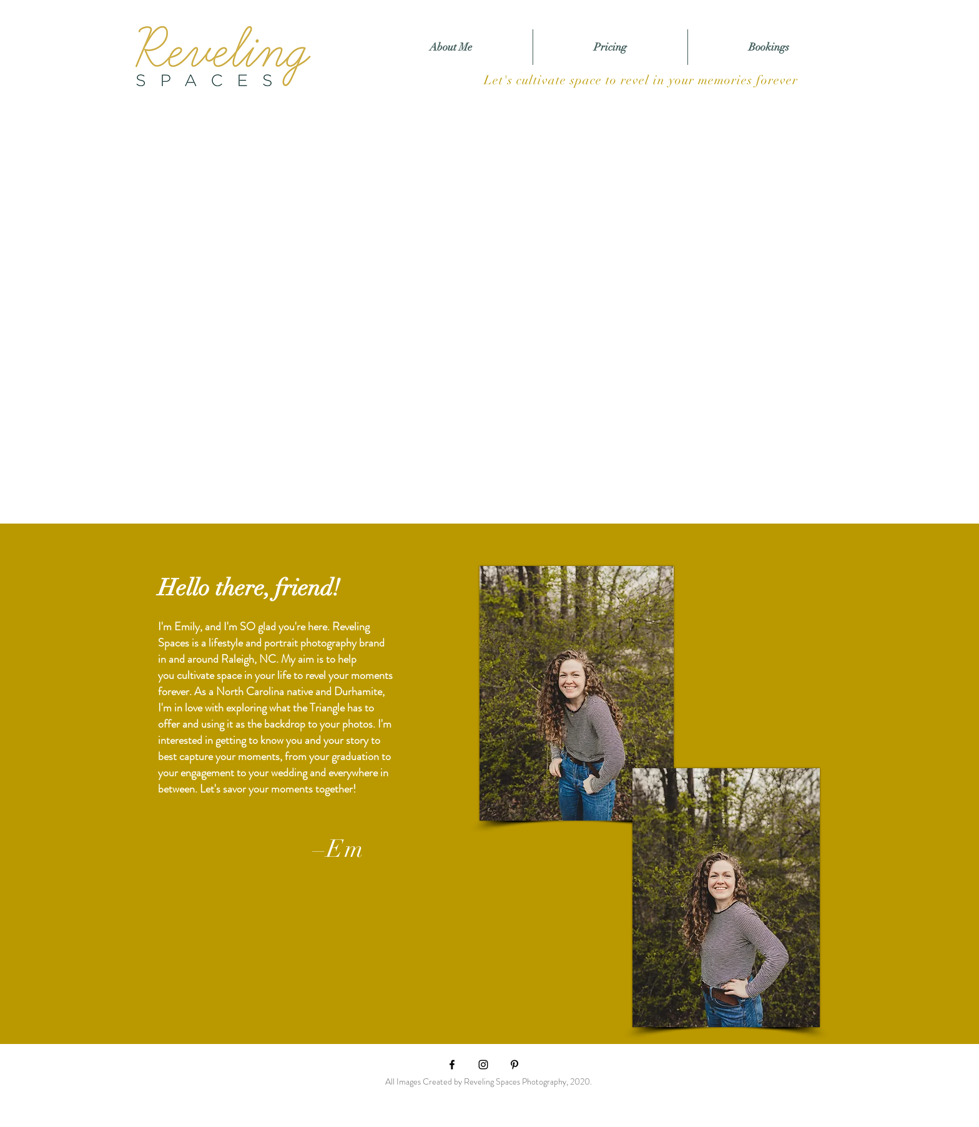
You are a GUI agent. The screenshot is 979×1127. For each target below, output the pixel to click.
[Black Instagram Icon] (483, 1064)
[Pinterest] (514, 1064)
